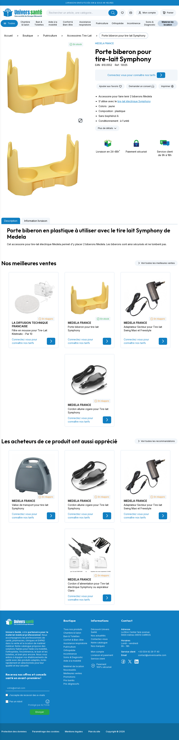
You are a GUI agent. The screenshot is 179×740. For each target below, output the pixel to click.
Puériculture (102, 23)
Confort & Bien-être (68, 23)
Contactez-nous (99, 639)
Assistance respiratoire (85, 23)
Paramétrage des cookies (45, 731)
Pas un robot (15, 701)
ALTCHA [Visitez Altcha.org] (45, 705)
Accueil (8, 35)
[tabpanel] (89, 236)
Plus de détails (107, 128)
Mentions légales (74, 731)
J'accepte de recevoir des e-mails (27, 695)
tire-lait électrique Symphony (134, 101)
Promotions (69, 677)
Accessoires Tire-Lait (79, 35)
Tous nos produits (72, 629)
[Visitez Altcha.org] (47, 701)
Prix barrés (68, 680)
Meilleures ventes (72, 673)
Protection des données (14, 731)
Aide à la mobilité (52, 23)
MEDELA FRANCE (104, 43)
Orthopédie (118, 23)
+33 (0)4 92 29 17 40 (148, 651)
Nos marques (98, 646)
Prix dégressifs (71, 684)
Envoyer (39, 712)
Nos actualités (98, 635)
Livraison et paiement (102, 655)
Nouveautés (69, 670)
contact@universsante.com (152, 655)
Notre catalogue (99, 642)
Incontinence (133, 23)
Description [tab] (10, 220)
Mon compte (97, 651)
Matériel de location (168, 23)
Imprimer (167, 86)
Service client (98, 658)
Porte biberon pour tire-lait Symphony (123, 35)
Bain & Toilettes (39, 23)
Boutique (28, 35)
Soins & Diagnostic (149, 23)
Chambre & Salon (25, 23)
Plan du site (94, 731)
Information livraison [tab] (35, 220)
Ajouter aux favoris (110, 86)
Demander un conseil (141, 86)
